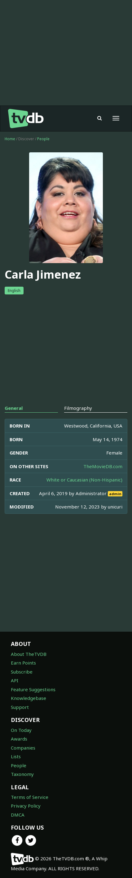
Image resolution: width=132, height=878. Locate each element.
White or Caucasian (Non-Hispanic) (84, 480)
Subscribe (22, 672)
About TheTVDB (28, 654)
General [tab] (14, 408)
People (43, 138)
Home (10, 138)
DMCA (17, 815)
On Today (21, 730)
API (14, 680)
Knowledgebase (28, 698)
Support (20, 707)
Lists (16, 756)
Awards (19, 739)
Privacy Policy (26, 806)
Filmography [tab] (78, 408)
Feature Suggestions (33, 689)
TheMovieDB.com (102, 466)
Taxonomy (22, 774)
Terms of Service (29, 797)
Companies (23, 748)
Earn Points (23, 663)
